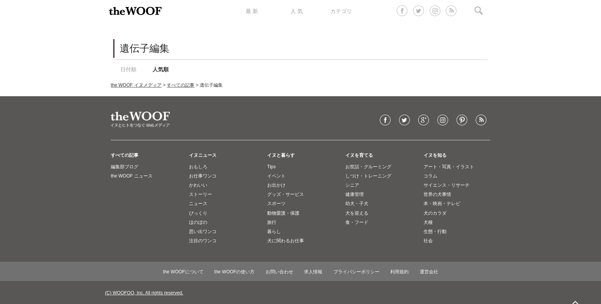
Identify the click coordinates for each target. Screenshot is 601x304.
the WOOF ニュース (132, 176)
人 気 (297, 11)
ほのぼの (198, 222)
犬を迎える (356, 213)
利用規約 (399, 271)
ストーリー (200, 194)
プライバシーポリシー (356, 271)
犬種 (428, 222)
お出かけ (276, 185)
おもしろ (198, 166)
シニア (352, 185)
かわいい (198, 185)
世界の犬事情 (437, 194)
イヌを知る (435, 155)
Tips (271, 166)
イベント (276, 176)
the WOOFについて (183, 271)
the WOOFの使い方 (234, 271)
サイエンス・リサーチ (447, 185)
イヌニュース (203, 155)
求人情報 (313, 271)
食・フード (356, 222)
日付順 (128, 69)
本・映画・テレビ (442, 203)
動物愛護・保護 (283, 213)
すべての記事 (180, 85)
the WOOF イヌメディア (136, 85)
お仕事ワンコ (203, 176)
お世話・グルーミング (368, 166)
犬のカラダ (435, 213)
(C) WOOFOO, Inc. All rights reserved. (144, 293)
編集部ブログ (124, 166)
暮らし (274, 231)
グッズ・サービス (285, 194)
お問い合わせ (279, 271)
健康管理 (354, 194)
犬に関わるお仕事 (285, 240)
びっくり (198, 213)
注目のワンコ (203, 240)
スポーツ (276, 203)
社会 (428, 240)
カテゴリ (341, 11)
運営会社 (429, 271)
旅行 (271, 222)
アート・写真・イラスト (449, 166)
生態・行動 (435, 231)
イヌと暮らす (281, 155)
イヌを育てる (359, 155)
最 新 (252, 11)
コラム (430, 176)
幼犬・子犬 (356, 203)
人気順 (161, 69)
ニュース (198, 203)
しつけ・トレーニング (368, 176)
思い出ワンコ (203, 231)
